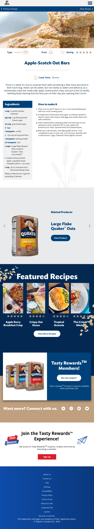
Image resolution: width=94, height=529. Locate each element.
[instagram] (71, 408)
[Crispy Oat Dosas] (36, 298)
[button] (4, 225)
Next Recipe (87, 8)
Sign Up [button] (47, 457)
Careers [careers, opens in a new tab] (43, 512)
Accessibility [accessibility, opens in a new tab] (44, 491)
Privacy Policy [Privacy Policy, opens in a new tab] (44, 495)
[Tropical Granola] (59, 298)
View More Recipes (47, 333)
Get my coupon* (69, 378)
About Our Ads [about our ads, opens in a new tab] (45, 504)
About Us (47, 474)
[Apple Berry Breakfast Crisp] (13, 298)
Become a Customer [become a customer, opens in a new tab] (46, 516)
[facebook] (79, 408)
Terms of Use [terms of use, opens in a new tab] (44, 499)
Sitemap (47, 487)
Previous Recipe (9, 8)
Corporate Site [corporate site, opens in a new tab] (45, 508)
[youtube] (87, 408)
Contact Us (47, 478)
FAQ (47, 483)
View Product (60, 238)
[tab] (90, 3)
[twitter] (64, 408)
